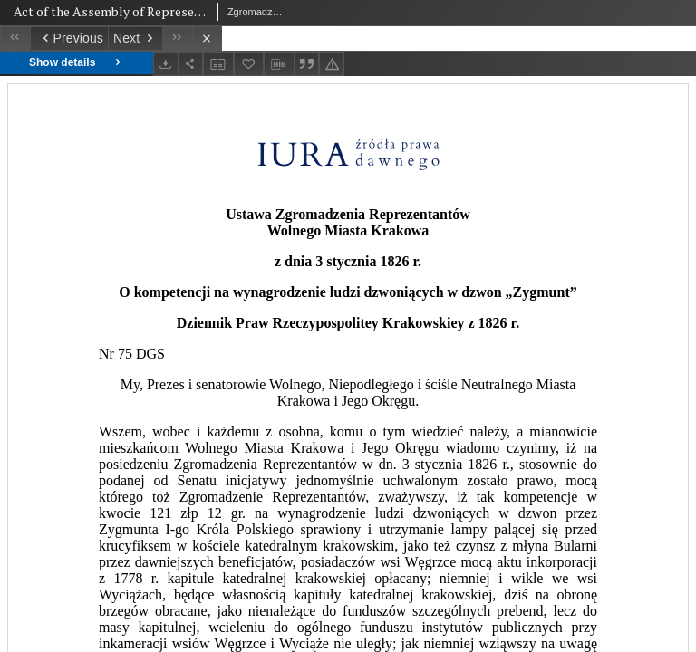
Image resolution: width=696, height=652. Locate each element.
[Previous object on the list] (69, 38)
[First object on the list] (15, 38)
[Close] (207, 38)
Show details (76, 62)
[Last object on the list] (177, 38)
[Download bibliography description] (279, 64)
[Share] (191, 64)
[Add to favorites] (249, 64)
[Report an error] (331, 64)
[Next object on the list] (135, 38)
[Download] (166, 64)
